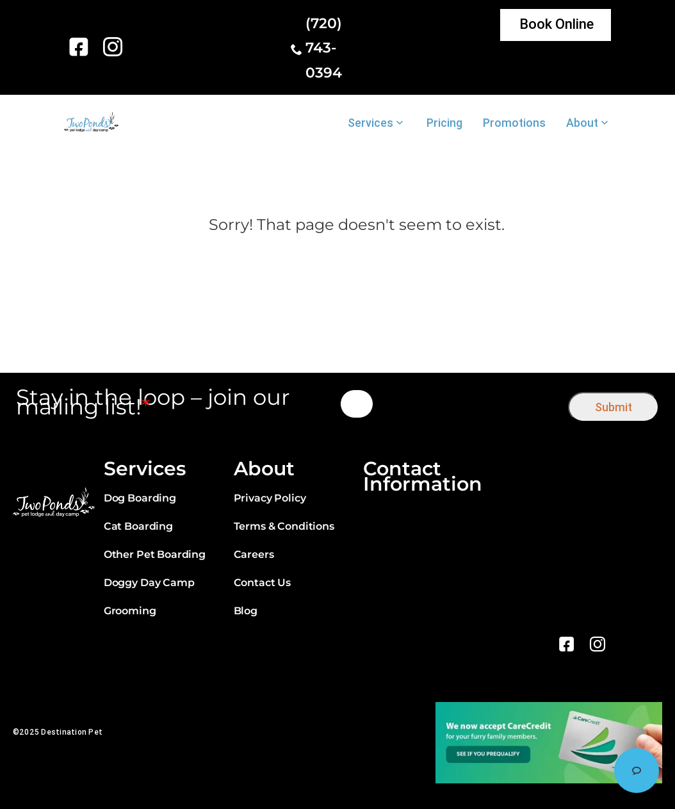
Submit (613, 407)
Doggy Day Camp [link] (149, 582)
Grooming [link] (130, 611)
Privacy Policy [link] (270, 498)
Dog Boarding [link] (140, 498)
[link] (81, 46)
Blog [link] (245, 611)
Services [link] (370, 123)
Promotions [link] (514, 123)
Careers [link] (254, 554)
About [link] (582, 123)
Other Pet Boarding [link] (155, 554)
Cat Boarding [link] (138, 526)
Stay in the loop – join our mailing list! (153, 402)
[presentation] (471, 403)
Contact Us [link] (262, 582)
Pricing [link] (444, 123)
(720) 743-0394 (323, 48)
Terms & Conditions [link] (284, 526)
